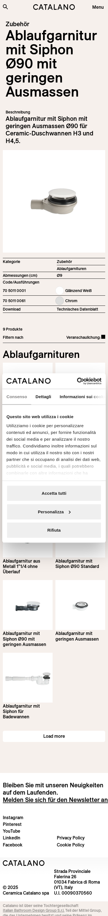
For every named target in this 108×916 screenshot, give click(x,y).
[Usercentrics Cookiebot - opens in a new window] (77, 381)
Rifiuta (53, 530)
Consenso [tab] (16, 396)
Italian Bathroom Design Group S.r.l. (33, 910)
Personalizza (54, 511)
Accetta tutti (54, 493)
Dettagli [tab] (43, 396)
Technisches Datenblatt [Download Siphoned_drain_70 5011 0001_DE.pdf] (77, 309)
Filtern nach (13, 337)
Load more (54, 736)
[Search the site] (5, 6)
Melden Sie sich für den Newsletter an (55, 800)
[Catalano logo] (54, 7)
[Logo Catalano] (24, 863)
